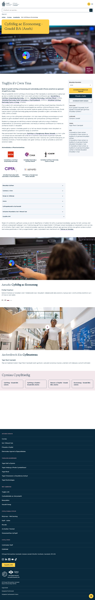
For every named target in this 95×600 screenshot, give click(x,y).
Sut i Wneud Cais (7, 443)
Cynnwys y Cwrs (8, 190)
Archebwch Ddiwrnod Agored (80, 90)
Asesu (4, 201)
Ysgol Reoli (5, 471)
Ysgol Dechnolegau (8, 480)
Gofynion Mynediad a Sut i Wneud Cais (15, 211)
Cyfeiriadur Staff (7, 545)
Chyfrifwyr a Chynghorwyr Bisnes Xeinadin (41, 133)
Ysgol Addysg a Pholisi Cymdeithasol (14, 467)
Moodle (4, 525)
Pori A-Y (4, 14)
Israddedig (16, 17)
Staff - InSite (6, 520)
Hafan (3, 17)
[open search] (88, 4)
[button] (8, 300)
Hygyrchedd (5, 587)
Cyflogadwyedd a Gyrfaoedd (12, 206)
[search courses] (90, 10)
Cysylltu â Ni (6, 216)
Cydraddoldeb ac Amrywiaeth (12, 496)
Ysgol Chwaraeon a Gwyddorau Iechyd (15, 476)
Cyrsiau (9, 17)
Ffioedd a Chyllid (80, 96)
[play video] (47, 328)
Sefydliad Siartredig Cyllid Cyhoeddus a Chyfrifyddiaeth (21, 100)
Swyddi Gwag (6, 504)
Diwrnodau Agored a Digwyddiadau (14, 451)
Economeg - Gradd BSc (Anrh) (81, 384)
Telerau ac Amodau (66, 229)
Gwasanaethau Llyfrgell (10, 533)
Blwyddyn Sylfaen (8, 185)
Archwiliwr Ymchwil (8, 529)
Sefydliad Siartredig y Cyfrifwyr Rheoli (43, 98)
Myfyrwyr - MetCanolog (10, 516)
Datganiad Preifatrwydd (8, 591)
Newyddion (5, 500)
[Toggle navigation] (92, 4)
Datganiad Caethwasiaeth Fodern (10, 594)
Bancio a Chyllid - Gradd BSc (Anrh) (57, 384)
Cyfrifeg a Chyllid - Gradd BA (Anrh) (34, 384)
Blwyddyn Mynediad (75, 82)
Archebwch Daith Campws (80, 100)
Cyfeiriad (5, 549)
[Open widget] (91, 596)
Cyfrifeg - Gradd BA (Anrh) (11, 384)
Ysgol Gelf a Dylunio (8, 463)
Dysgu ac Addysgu (8, 196)
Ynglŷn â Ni (5, 492)
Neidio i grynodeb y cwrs (89, 70)
